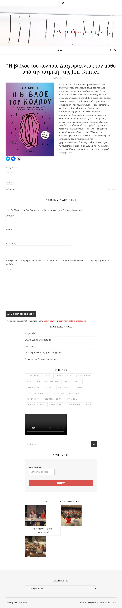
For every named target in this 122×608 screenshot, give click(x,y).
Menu (61, 50)
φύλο (9, 182)
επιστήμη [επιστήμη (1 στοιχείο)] (63, 387)
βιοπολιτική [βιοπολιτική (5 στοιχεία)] (33, 382)
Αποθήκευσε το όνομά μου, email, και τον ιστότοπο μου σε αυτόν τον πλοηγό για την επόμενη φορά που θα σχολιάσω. (58, 262)
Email (9, 229)
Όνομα (10, 215)
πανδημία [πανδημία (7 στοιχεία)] (71, 399)
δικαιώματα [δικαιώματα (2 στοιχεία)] (33, 387)
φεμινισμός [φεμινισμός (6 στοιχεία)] (57, 405)
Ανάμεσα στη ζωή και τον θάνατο (41, 358)
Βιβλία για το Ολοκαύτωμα (38, 339)
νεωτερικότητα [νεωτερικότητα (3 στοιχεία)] (53, 399)
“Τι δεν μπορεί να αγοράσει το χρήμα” (43, 352)
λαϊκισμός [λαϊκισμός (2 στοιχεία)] (74, 393)
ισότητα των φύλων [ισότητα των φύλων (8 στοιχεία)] (38, 393)
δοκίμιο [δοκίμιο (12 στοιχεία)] (49, 387)
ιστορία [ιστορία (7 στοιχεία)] (78, 387)
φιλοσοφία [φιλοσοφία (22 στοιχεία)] (74, 405)
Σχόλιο (9, 269)
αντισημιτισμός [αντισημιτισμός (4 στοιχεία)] (64, 376)
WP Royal (23, 602)
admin (13, 189)
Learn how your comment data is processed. (65, 320)
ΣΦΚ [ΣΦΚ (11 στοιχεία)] (48, 376)
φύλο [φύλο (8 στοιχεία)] (88, 405)
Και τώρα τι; (31, 346)
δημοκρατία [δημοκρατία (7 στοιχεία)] (51, 382)
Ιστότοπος (11, 243)
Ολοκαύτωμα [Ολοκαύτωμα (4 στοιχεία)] (34, 376)
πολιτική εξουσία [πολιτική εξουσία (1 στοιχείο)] (36, 405)
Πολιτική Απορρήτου (87, 602)
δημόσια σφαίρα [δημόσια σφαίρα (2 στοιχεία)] (72, 382)
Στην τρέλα (30, 333)
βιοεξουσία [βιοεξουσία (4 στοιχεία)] (84, 376)
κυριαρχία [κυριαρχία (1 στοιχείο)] (59, 393)
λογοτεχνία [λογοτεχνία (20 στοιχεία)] (33, 399)
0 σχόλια (112, 189)
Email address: (42, 470)
